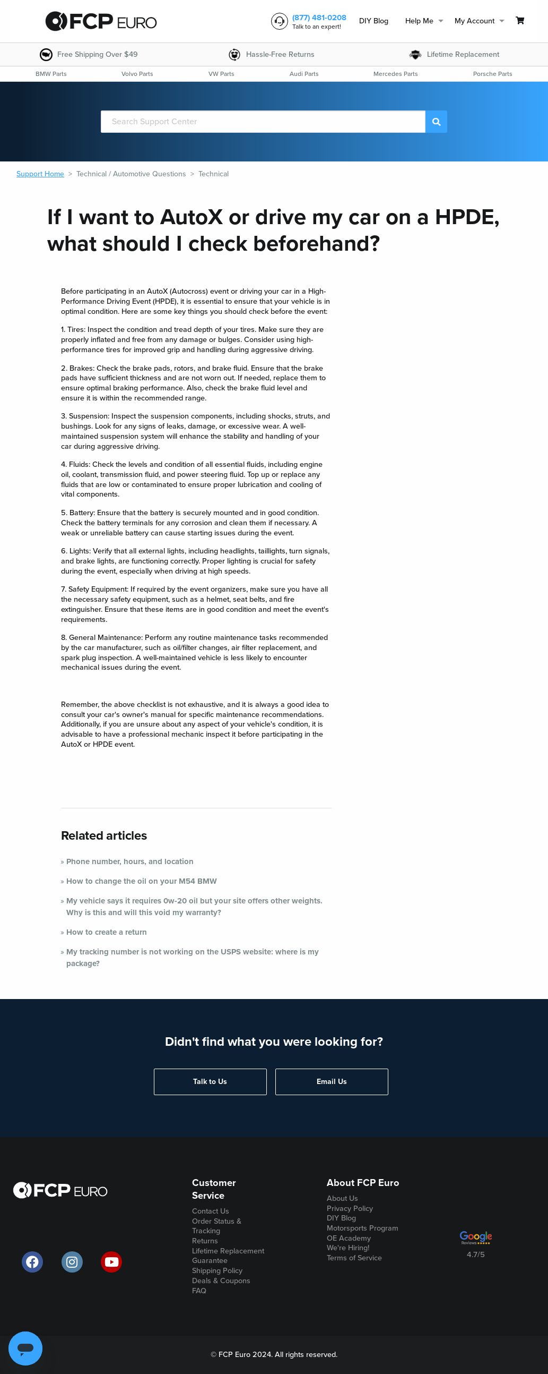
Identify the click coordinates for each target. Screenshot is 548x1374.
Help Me (419, 20)
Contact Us (210, 1211)
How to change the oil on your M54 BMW (141, 881)
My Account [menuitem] (474, 20)
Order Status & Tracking (216, 1226)
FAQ (199, 1290)
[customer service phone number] (307, 21)
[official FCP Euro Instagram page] (72, 1262)
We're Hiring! (348, 1247)
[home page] (101, 21)
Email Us (332, 1081)
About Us (342, 1198)
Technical (213, 173)
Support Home (40, 173)
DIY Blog (373, 20)
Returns (205, 1240)
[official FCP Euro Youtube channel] (111, 1262)
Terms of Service (354, 1257)
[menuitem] (374, 21)
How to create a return (106, 932)
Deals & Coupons (221, 1280)
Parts (51, 74)
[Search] (263, 121)
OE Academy (349, 1238)
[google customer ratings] (476, 1242)
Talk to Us (210, 1081)
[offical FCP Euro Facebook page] (32, 1262)
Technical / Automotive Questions (131, 173)
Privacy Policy (350, 1208)
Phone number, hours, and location (130, 861)
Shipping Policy (217, 1270)
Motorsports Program (362, 1228)
